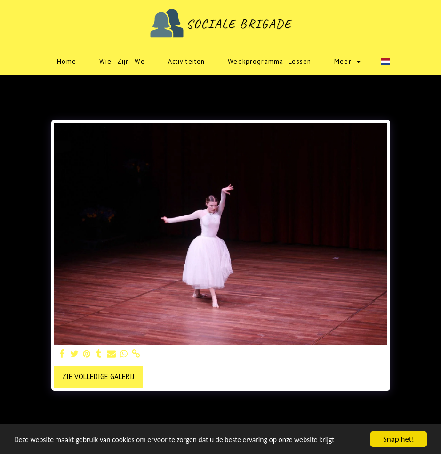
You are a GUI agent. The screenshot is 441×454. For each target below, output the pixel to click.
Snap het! (398, 439)
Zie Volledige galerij (98, 376)
